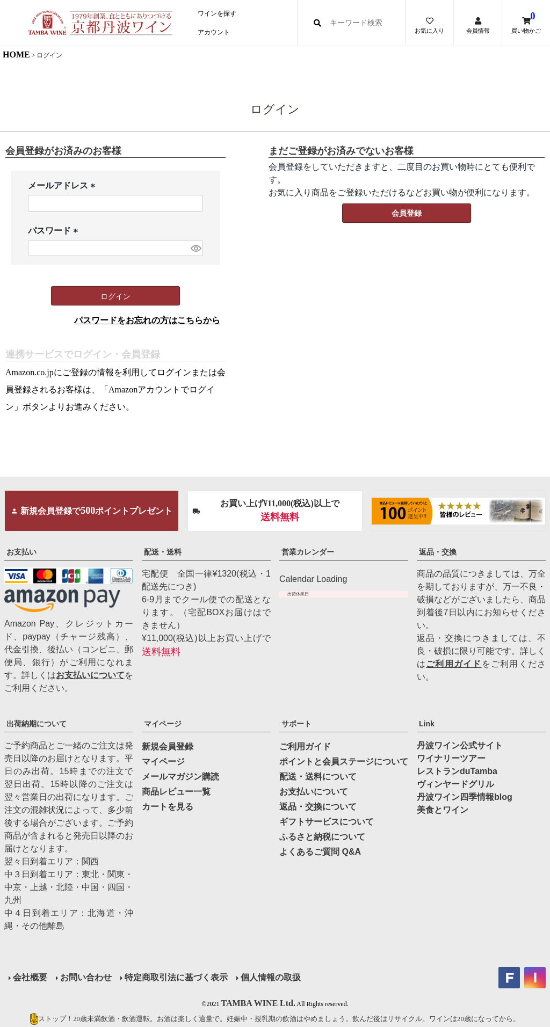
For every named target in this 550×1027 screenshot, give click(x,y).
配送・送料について (318, 776)
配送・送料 (163, 552)
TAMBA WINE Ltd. (258, 1003)
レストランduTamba (457, 771)
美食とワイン (442, 809)
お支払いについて (90, 675)
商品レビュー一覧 (176, 791)
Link (427, 723)
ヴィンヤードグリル (455, 784)
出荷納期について (36, 723)
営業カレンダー (307, 552)
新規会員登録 (167, 746)
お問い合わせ (86, 977)
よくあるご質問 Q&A (320, 851)
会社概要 (30, 977)
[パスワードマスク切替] (195, 248)
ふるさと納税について (322, 836)
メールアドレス (63, 186)
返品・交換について (318, 806)
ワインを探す (217, 13)
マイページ (163, 723)
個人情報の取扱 (271, 977)
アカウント (214, 32)
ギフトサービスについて (326, 821)
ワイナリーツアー (451, 758)
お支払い (21, 552)
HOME (16, 54)
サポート (296, 723)
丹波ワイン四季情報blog (464, 797)
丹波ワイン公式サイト (460, 745)
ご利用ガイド (453, 663)
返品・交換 (438, 552)
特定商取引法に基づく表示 (176, 977)
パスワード (55, 231)
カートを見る (167, 806)
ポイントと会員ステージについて (343, 761)
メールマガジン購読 (180, 776)
